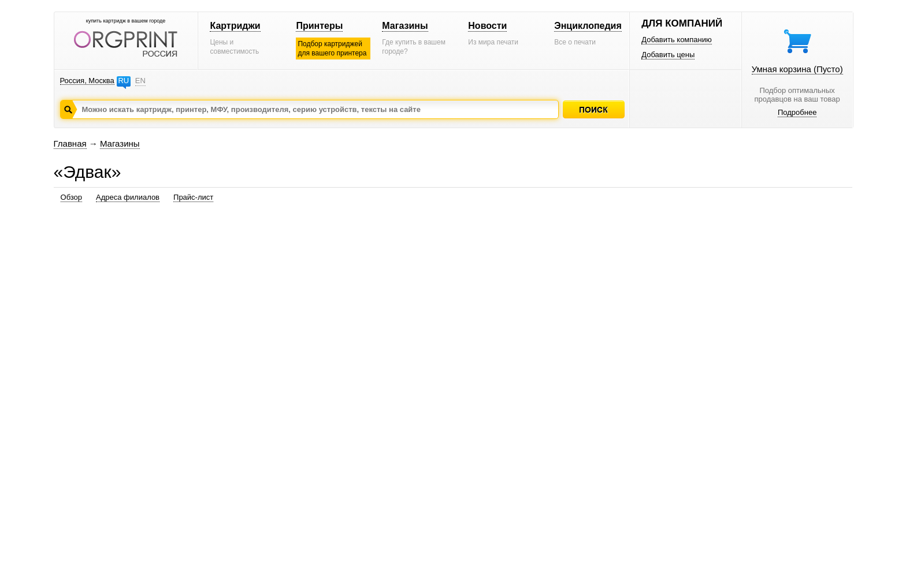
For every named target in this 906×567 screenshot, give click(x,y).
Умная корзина (797, 69)
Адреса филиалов (127, 197)
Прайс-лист (193, 197)
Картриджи (235, 26)
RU (123, 80)
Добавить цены (668, 54)
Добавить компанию (676, 39)
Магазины (405, 26)
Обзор (72, 197)
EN (140, 80)
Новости (487, 26)
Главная (70, 143)
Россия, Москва (87, 80)
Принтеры (319, 26)
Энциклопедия (588, 26)
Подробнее (797, 112)
